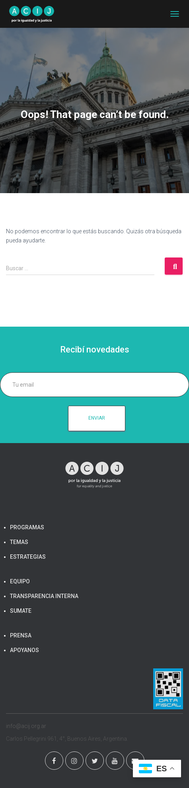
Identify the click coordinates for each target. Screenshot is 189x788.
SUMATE (20, 611)
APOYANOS (24, 650)
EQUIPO (20, 581)
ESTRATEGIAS (28, 557)
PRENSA (20, 635)
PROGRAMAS (27, 527)
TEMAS (19, 542)
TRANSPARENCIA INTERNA (44, 596)
